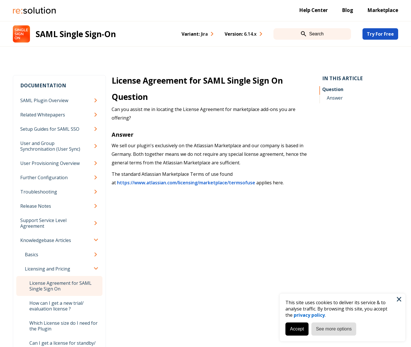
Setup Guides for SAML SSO (49, 129)
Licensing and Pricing (47, 269)
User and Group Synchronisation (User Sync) (50, 146)
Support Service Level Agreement (43, 223)
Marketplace (382, 10)
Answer (335, 98)
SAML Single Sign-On (76, 34)
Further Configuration (44, 177)
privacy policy (309, 315)
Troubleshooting (38, 192)
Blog (347, 10)
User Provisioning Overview (50, 163)
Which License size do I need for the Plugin (63, 326)
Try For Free (380, 34)
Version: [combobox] (241, 34)
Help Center (313, 10)
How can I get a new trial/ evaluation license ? (56, 306)
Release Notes (35, 206)
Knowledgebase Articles (45, 240)
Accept (297, 328)
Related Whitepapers (42, 115)
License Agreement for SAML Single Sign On (60, 286)
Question (332, 89)
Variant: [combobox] (195, 34)
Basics (31, 254)
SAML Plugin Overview (44, 100)
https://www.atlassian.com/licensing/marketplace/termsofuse (186, 182)
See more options (334, 328)
